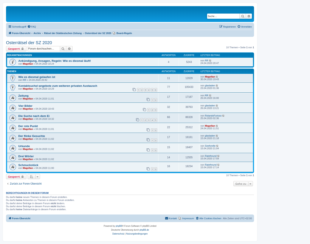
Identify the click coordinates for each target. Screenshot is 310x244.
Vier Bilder (25, 105)
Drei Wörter (26, 156)
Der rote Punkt (28, 126)
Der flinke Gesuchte (31, 136)
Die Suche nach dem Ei (34, 116)
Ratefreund (211, 156)
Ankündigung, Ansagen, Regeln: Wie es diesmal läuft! (54, 60)
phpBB (119, 226)
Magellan (28, 63)
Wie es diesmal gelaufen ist (36, 77)
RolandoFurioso (213, 115)
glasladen (210, 85)
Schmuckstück (28, 165)
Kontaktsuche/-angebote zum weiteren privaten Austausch (57, 85)
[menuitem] (31, 26)
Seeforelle (210, 146)
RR (206, 60)
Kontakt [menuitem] (171, 218)
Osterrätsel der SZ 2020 (29, 42)
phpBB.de (144, 230)
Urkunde (24, 146)
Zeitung (23, 95)
